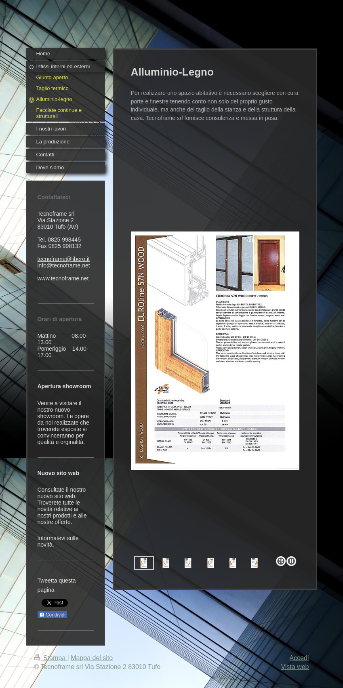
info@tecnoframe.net (64, 265)
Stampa (50, 657)
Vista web (295, 666)
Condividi (52, 615)
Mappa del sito (92, 657)
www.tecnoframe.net (63, 278)
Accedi (299, 657)
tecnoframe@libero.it (64, 259)
